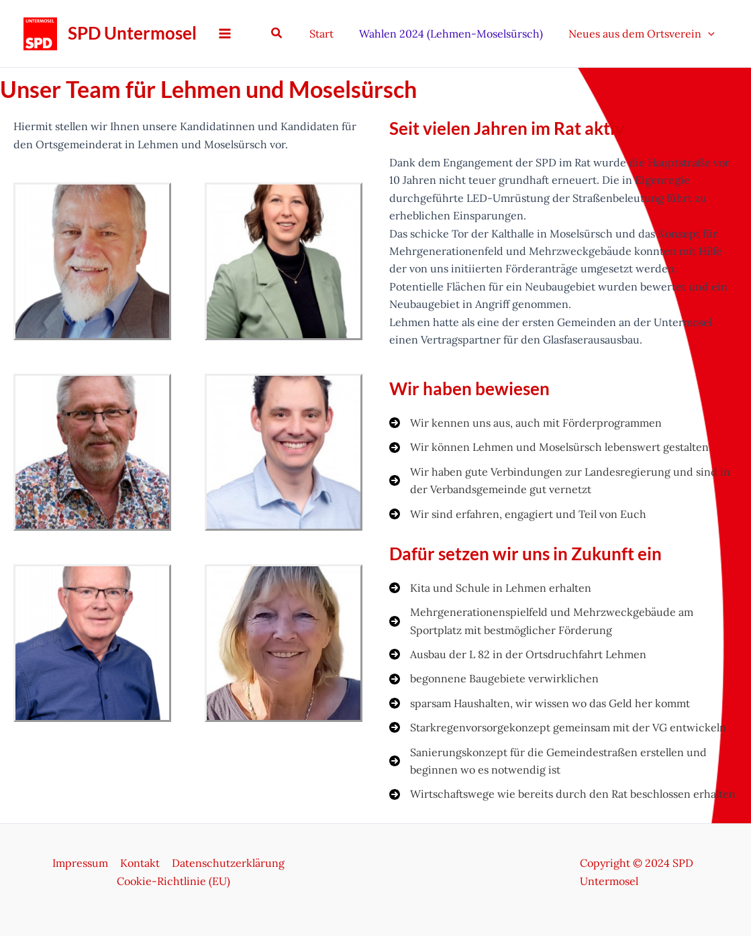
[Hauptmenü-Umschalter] (225, 33)
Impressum (81, 863)
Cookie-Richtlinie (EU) (173, 881)
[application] (710, 33)
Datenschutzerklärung (226, 863)
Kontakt (140, 863)
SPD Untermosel (132, 33)
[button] (289, 33)
